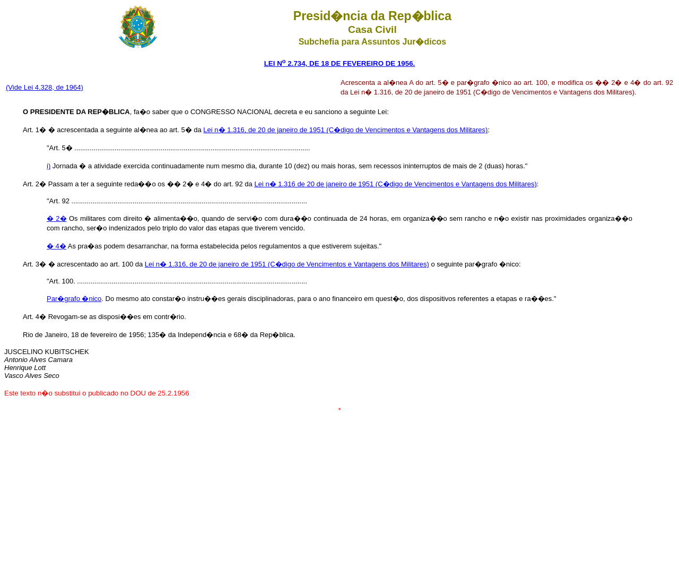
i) (48, 166)
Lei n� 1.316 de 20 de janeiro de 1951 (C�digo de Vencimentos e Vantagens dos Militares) (395, 184)
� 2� (57, 218)
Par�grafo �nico (74, 299)
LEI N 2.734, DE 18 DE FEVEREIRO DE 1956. (339, 63)
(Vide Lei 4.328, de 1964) (44, 87)
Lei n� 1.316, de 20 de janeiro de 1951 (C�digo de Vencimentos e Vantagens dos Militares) (345, 130)
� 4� (56, 246)
